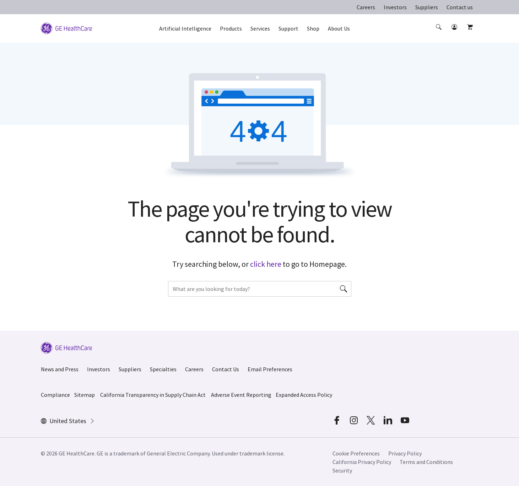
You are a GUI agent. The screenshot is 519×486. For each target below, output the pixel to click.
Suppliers (426, 7)
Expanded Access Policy (304, 394)
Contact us (460, 7)
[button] (439, 33)
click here (265, 264)
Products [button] (231, 28)
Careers (366, 7)
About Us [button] (339, 28)
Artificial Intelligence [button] (185, 28)
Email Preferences (270, 369)
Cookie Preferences (356, 453)
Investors (395, 7)
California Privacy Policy (362, 461)
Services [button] (260, 28)
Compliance (55, 394)
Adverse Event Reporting (241, 394)
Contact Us (225, 369)
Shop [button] (313, 28)
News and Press (60, 369)
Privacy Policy (405, 453)
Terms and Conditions (426, 461)
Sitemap (84, 394)
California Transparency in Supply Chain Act (153, 394)
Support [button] (288, 28)
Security (342, 470)
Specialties (163, 369)
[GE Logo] (66, 27)
